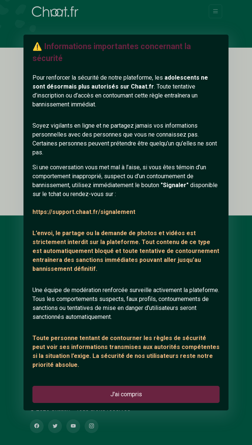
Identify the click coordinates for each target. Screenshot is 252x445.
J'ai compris (126, 394)
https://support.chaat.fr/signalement (83, 211)
